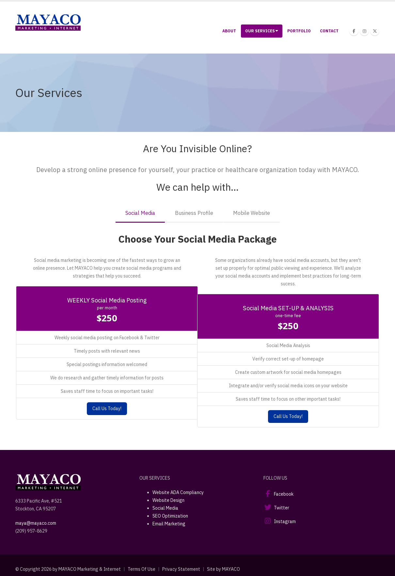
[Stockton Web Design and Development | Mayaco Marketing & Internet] (48, 22)
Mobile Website (251, 213)
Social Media (140, 213)
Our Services (261, 30)
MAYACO (231, 569)
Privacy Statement (181, 569)
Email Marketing (168, 524)
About (229, 30)
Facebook (283, 494)
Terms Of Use (141, 569)
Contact (329, 30)
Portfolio (299, 30)
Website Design (168, 500)
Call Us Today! (106, 408)
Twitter (281, 508)
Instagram (285, 521)
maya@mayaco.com (35, 523)
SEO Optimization (170, 516)
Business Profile (194, 213)
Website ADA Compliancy (178, 492)
